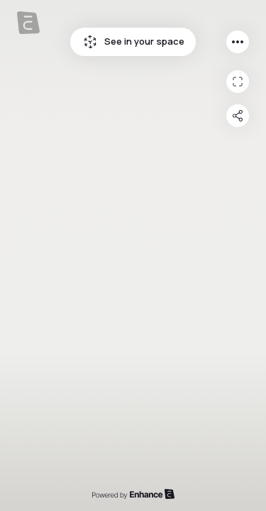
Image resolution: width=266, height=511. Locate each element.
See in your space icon (90, 41)
